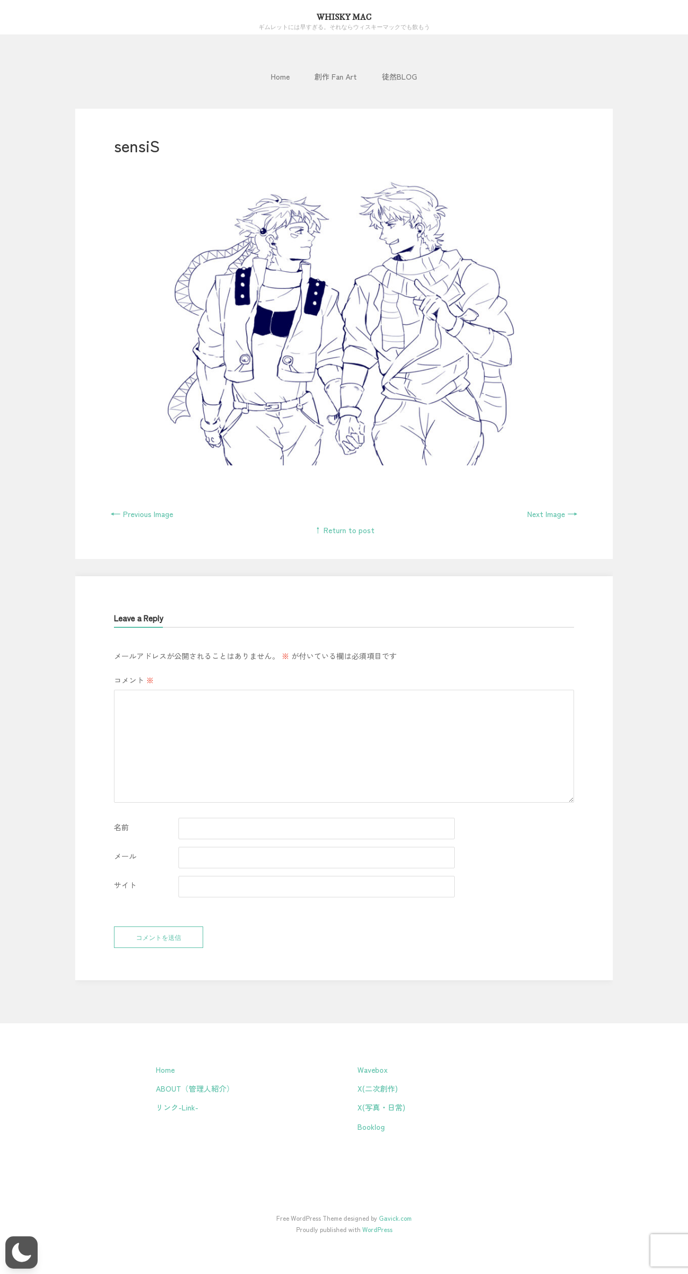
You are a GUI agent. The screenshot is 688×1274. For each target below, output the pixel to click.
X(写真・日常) (381, 1107)
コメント (134, 680)
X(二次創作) (377, 1088)
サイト (125, 885)
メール (125, 856)
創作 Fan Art (335, 76)
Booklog (371, 1126)
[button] (21, 1252)
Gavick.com (395, 1217)
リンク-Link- (177, 1107)
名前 (121, 827)
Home (280, 76)
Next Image (552, 513)
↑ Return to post (344, 530)
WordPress (377, 1229)
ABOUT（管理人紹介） (195, 1088)
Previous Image (141, 513)
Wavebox (372, 1069)
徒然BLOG (399, 76)
